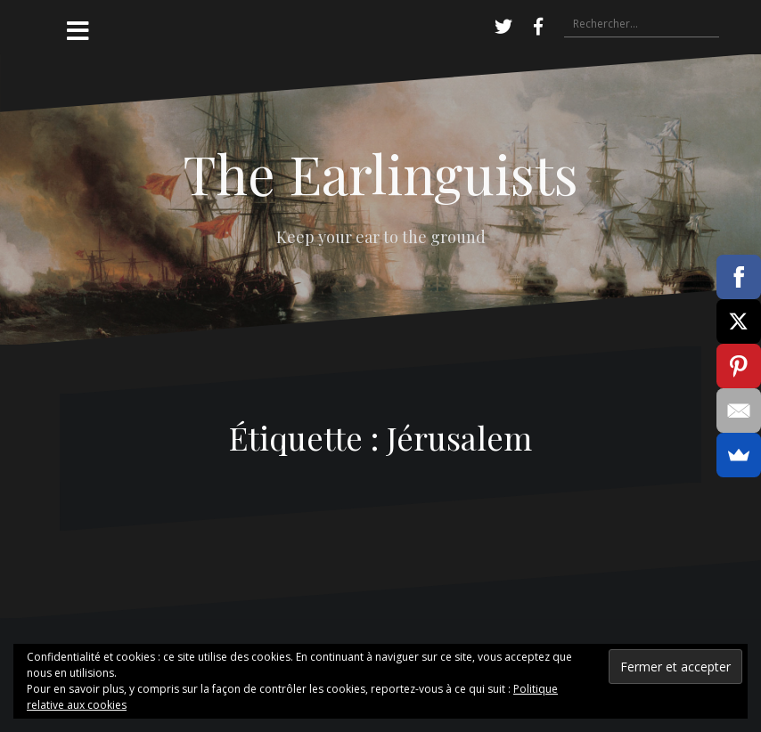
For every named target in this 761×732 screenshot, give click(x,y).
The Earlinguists (380, 172)
